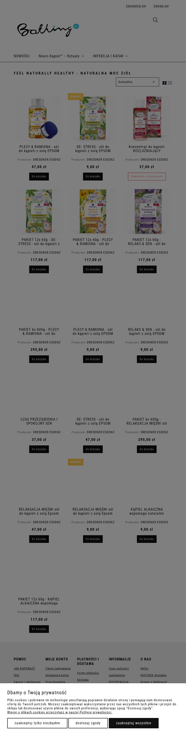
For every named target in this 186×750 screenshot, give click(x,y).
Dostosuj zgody (88, 723)
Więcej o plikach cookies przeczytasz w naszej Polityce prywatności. (59, 712)
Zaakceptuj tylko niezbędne (37, 723)
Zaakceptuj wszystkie (133, 723)
